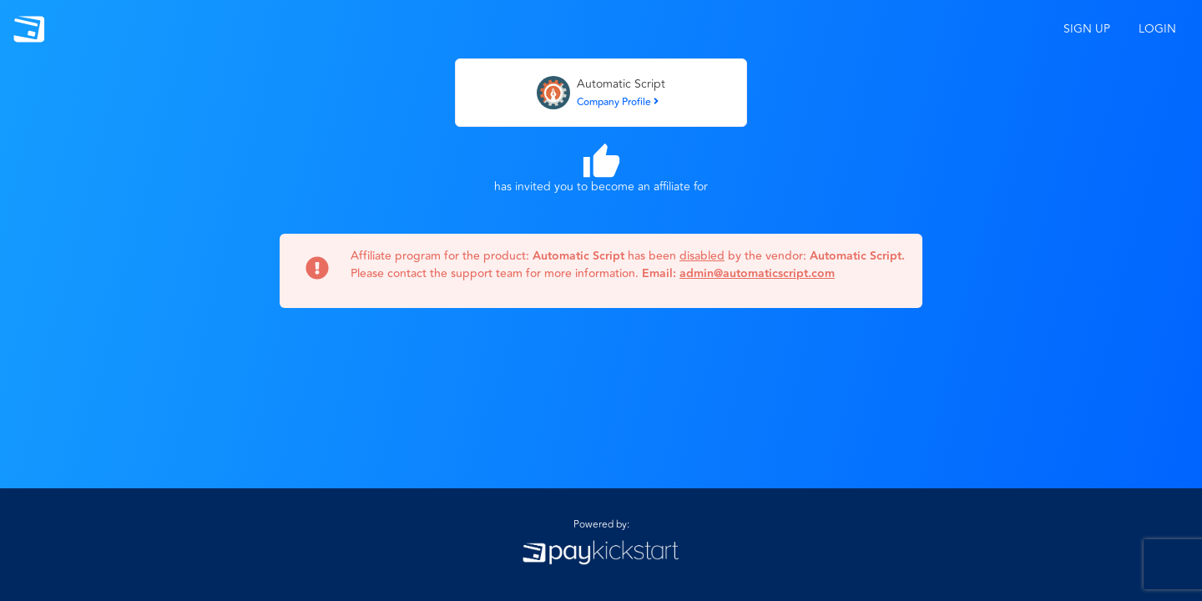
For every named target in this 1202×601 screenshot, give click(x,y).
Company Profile (618, 102)
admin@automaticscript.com (757, 274)
